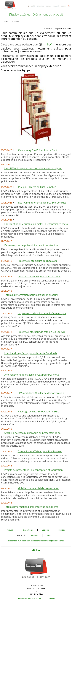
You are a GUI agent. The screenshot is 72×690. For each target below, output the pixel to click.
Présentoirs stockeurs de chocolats (37, 261)
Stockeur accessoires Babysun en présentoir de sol (32, 433)
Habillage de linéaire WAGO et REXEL (38, 411)
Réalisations (27, 530)
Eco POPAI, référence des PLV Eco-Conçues (42, 202)
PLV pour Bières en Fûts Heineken (37, 187)
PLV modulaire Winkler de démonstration (41, 393)
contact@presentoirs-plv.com (29, 598)
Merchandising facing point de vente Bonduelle (30, 353)
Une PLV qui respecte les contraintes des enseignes (33, 168)
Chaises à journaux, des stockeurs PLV (39, 276)
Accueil (10, 530)
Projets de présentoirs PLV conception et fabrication (33, 470)
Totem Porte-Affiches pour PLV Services (40, 451)
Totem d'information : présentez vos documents (31, 506)
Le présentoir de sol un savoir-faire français (42, 313)
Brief (49, 535)
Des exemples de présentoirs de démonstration (31, 245)
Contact (34, 535)
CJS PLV (52, 598)
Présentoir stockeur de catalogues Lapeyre (42, 332)
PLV (49, 44)
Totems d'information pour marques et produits (31, 295)
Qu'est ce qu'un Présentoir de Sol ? (37, 150)
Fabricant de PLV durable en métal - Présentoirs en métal (36, 224)
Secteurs (45, 530)
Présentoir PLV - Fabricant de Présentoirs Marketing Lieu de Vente (36, 540)
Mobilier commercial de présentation (38, 488)
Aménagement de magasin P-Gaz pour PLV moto (31, 374)
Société (62, 530)
